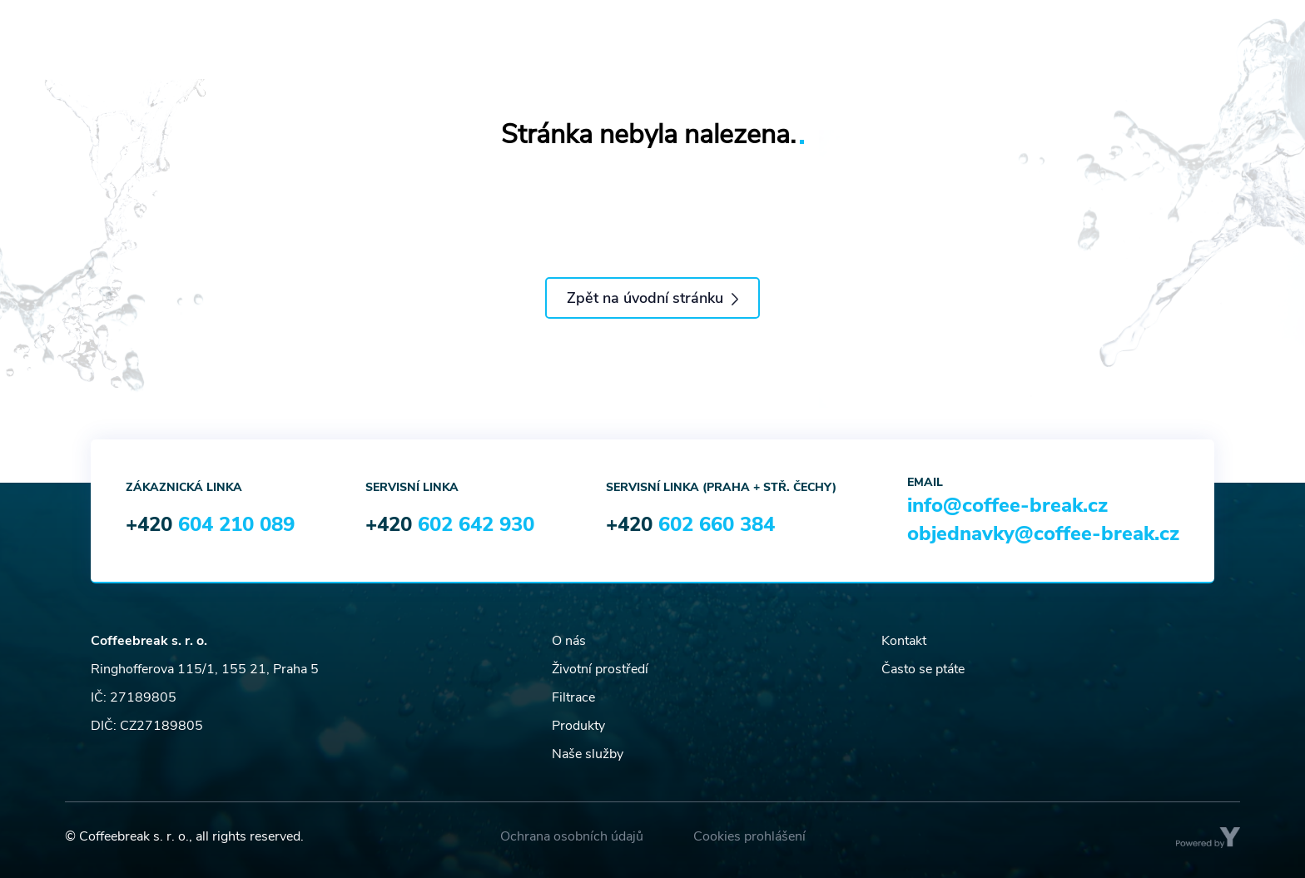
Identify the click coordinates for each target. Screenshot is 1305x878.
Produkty (578, 726)
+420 (210, 524)
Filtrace (573, 697)
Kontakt (903, 641)
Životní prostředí (600, 669)
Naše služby (587, 754)
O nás (569, 641)
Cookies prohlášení (749, 836)
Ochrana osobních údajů (571, 836)
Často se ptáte (923, 669)
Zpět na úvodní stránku (652, 298)
